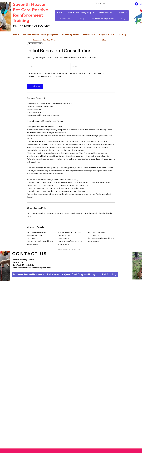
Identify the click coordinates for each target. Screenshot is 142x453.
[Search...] (112, 3)
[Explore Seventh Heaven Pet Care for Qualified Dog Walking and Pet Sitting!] (65, 274)
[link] (35, 86)
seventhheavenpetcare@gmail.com (35, 268)
